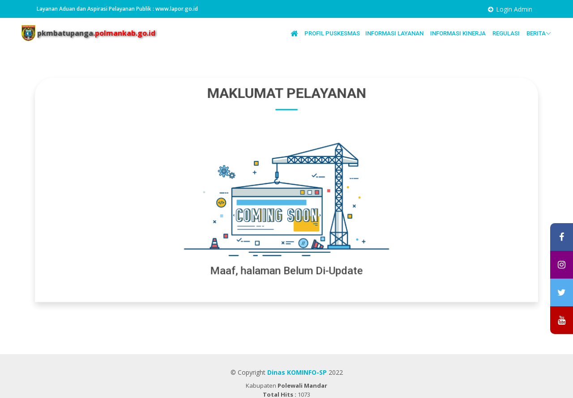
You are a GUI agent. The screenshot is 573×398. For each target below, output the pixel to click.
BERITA (539, 33)
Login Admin (514, 9)
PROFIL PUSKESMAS (332, 33)
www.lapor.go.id (176, 9)
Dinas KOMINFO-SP (297, 372)
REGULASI (506, 33)
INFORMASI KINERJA (458, 33)
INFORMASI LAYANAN (395, 33)
